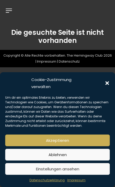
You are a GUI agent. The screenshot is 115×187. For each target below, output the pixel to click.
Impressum (76, 180)
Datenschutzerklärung (47, 180)
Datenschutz (69, 61)
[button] (107, 83)
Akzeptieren (57, 140)
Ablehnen (58, 154)
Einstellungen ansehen (57, 169)
